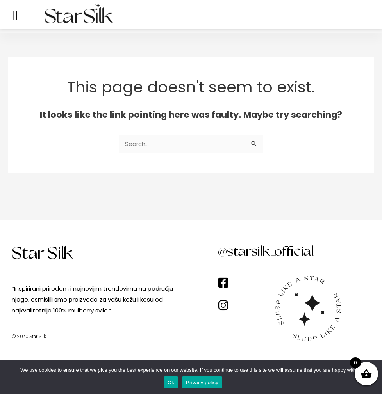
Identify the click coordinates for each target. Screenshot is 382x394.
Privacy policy (202, 382)
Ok (171, 382)
